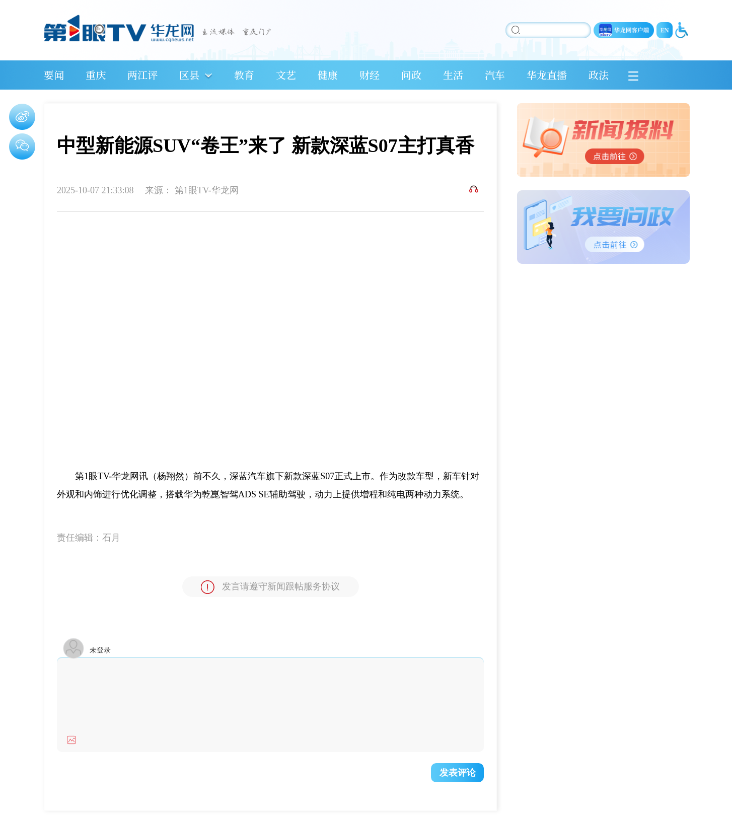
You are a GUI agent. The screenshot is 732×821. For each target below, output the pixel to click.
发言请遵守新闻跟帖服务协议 (270, 587)
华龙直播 (547, 74)
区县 (189, 74)
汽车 (495, 74)
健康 (328, 74)
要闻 (54, 74)
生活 (453, 74)
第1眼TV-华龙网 (207, 190)
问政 (411, 74)
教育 (244, 74)
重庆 (96, 74)
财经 (369, 74)
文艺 (286, 74)
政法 (599, 74)
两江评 (142, 74)
